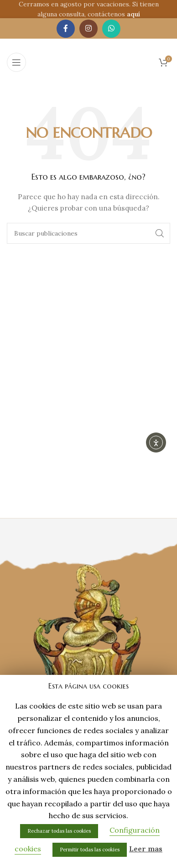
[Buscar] (88, 233)
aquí (133, 14)
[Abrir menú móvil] (16, 62)
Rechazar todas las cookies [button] (59, 831)
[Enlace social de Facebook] (66, 29)
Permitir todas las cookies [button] (90, 849)
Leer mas (145, 848)
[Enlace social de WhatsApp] (111, 29)
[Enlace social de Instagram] (88, 29)
